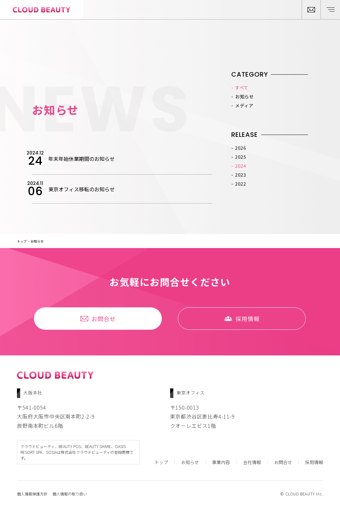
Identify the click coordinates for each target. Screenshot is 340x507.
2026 (240, 148)
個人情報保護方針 (32, 494)
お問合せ (98, 318)
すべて (242, 87)
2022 (240, 183)
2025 (240, 157)
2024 (240, 165)
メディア (244, 105)
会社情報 (252, 462)
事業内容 (221, 462)
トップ (22, 241)
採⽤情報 (242, 318)
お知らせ (244, 96)
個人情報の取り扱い (69, 494)
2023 (240, 174)
